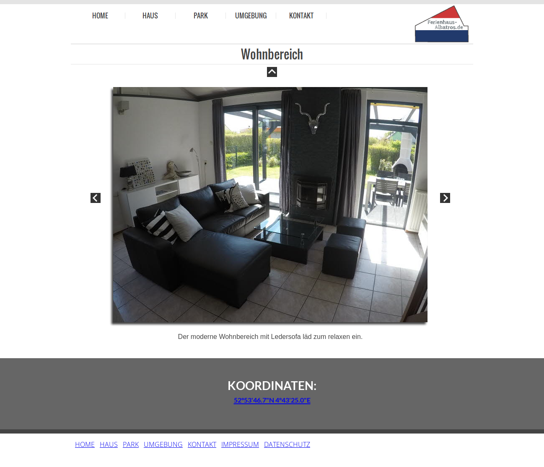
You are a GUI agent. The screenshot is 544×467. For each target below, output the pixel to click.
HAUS (109, 444)
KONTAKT (202, 444)
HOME (85, 444)
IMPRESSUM (240, 444)
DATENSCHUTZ (287, 444)
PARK (131, 444)
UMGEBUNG (163, 444)
